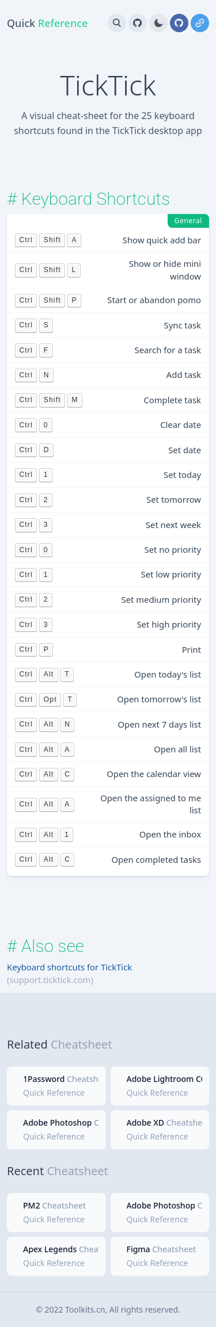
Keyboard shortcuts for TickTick (69, 967)
